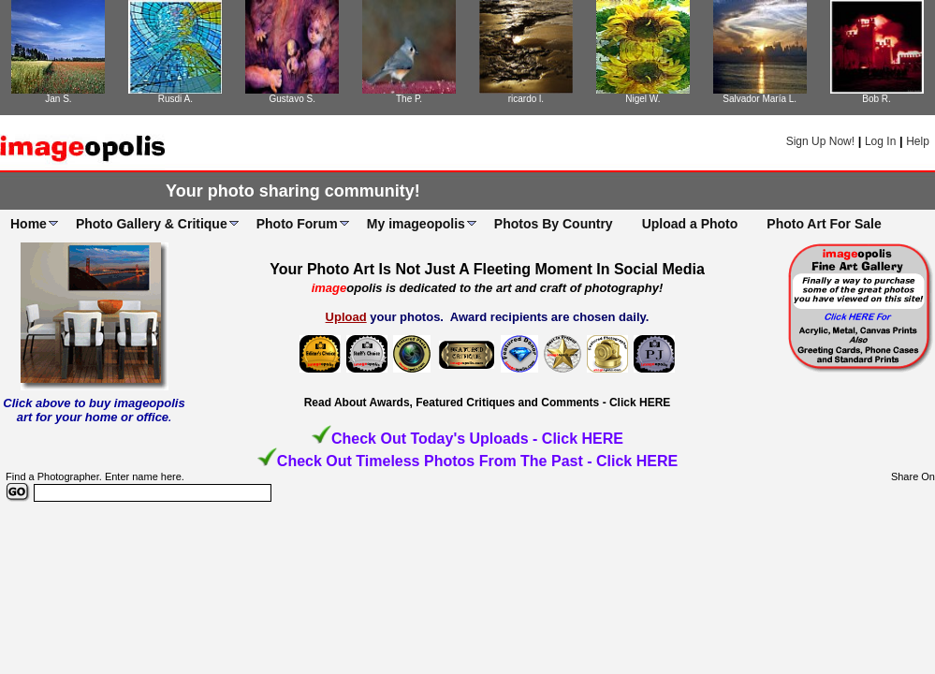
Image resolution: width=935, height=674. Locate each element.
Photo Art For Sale (824, 223)
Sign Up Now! (820, 141)
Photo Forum (297, 223)
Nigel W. (642, 99)
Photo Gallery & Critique (151, 223)
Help (917, 141)
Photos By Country (553, 223)
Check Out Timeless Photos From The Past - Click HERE (477, 461)
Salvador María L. (759, 99)
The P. (409, 99)
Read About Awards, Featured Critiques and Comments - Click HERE (487, 402)
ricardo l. (526, 99)
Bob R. (876, 99)
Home (28, 223)
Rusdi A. (175, 99)
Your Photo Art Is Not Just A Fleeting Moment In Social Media (487, 269)
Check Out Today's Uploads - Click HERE (477, 439)
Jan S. (58, 99)
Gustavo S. (291, 99)
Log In (880, 141)
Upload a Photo (690, 223)
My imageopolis (416, 223)
